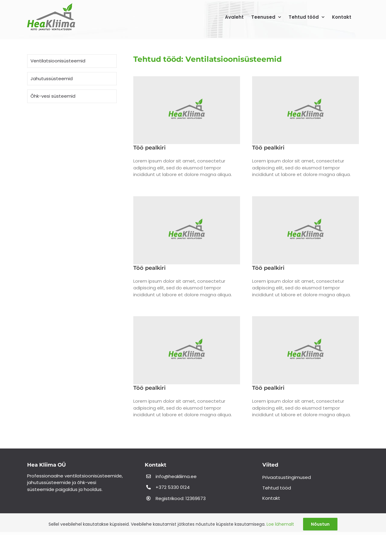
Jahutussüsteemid (51, 78)
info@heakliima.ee (176, 476)
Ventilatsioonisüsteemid (57, 61)
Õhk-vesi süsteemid (52, 96)
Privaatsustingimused (286, 477)
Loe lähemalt (280, 524)
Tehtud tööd (276, 488)
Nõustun (320, 524)
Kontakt (271, 498)
